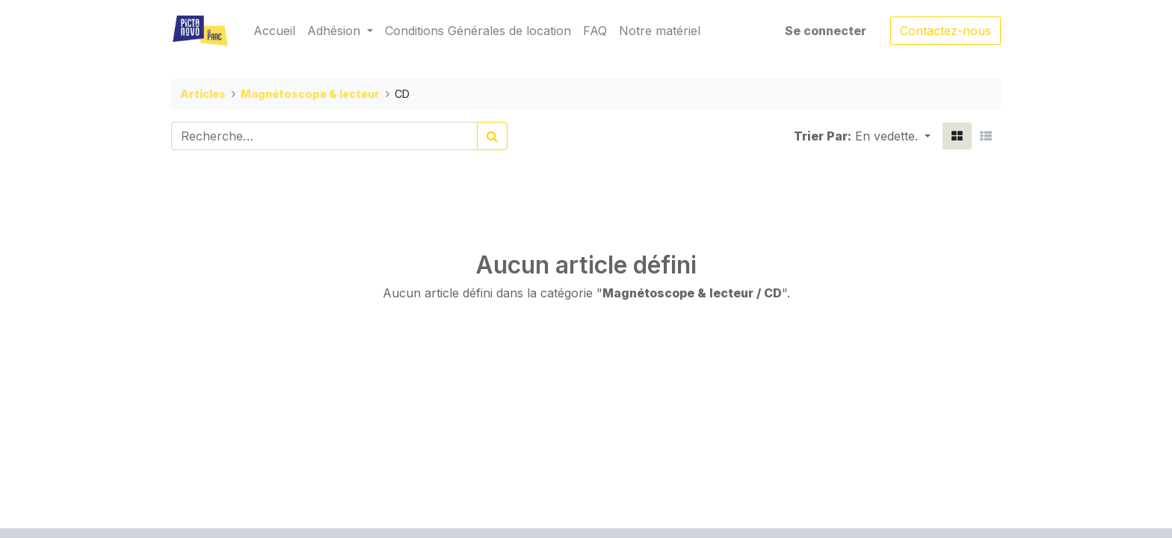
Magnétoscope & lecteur (310, 93)
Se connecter (825, 30)
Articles (203, 93)
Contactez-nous (945, 30)
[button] (893, 136)
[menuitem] (274, 31)
